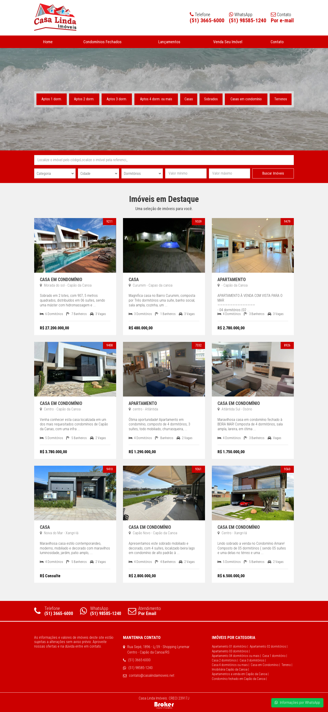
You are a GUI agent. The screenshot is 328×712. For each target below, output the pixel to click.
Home (48, 41)
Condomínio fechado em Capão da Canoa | (239, 679)
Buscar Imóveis (273, 173)
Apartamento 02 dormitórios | (268, 646)
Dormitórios (132, 173)
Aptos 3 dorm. (117, 99)
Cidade (85, 173)
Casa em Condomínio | (265, 665)
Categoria (44, 173)
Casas (188, 99)
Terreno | (287, 665)
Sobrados (211, 99)
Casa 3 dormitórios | (253, 660)
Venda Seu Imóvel (227, 41)
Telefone (53, 610)
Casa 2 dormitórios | (225, 660)
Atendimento (144, 610)
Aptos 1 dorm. (51, 99)
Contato (276, 41)
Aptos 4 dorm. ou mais (156, 99)
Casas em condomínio (246, 99)
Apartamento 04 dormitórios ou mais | (236, 656)
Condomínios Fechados (102, 41)
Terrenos (280, 99)
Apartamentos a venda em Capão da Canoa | (240, 674)
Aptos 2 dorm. (84, 99)
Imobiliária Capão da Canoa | (230, 669)
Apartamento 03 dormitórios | (231, 651)
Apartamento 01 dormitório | (230, 646)
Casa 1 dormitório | (274, 656)
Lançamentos (170, 41)
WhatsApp (100, 610)
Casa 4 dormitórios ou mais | (230, 665)
